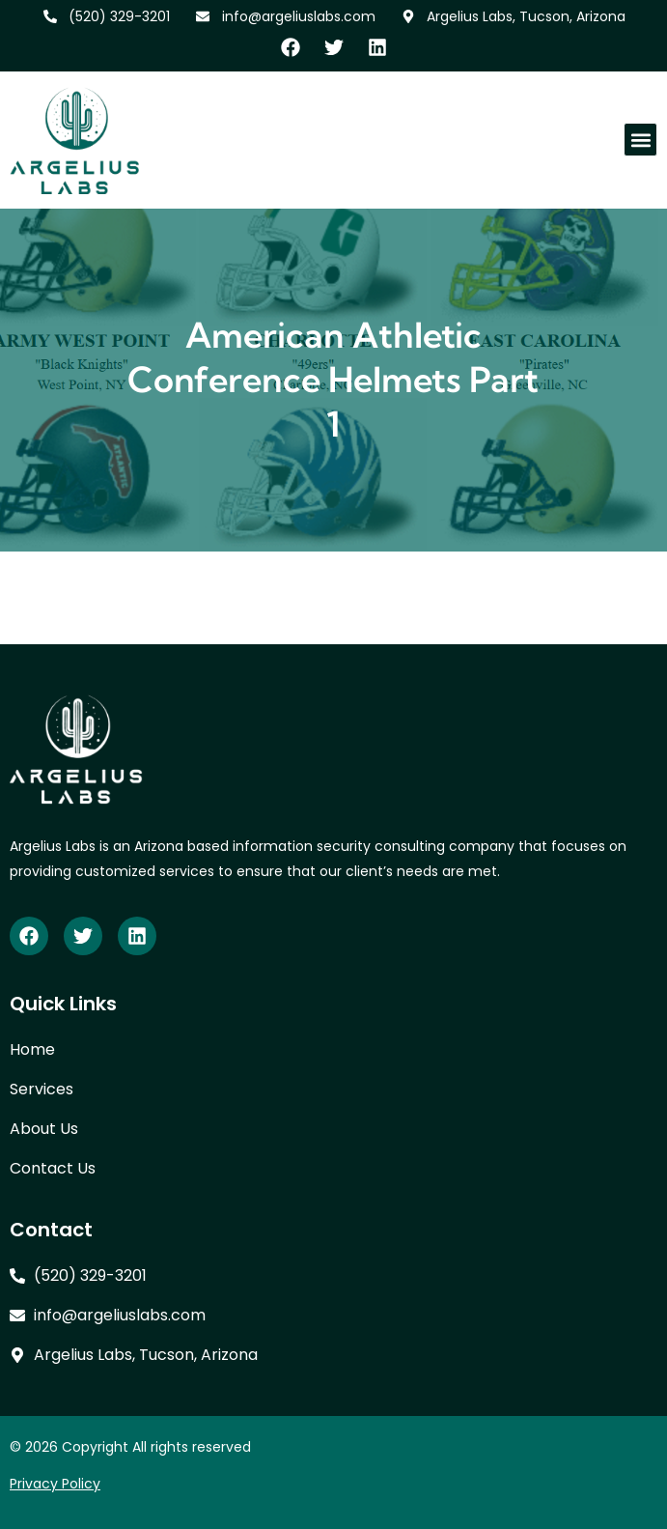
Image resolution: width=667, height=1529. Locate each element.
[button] (640, 139)
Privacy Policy (55, 1483)
